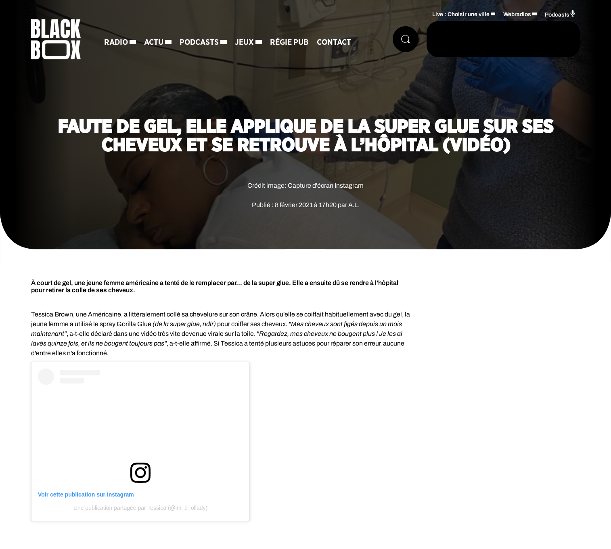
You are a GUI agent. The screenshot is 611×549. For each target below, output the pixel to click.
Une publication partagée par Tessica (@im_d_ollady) (140, 508)
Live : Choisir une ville (461, 14)
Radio (116, 42)
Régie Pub (289, 42)
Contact (334, 42)
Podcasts (199, 42)
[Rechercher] (405, 39)
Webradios (517, 14)
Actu (153, 42)
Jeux (244, 42)
